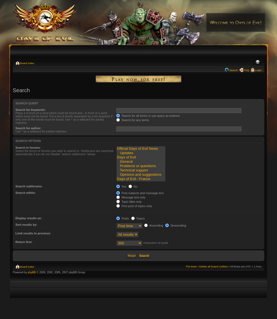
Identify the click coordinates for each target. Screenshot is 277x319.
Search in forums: (28, 147)
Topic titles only (128, 201)
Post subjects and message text (139, 193)
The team (191, 266)
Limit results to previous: (33, 233)
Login (258, 70)
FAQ (246, 70)
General (141, 162)
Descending (175, 225)
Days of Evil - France (141, 179)
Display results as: (28, 218)
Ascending (153, 225)
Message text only (131, 197)
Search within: (25, 192)
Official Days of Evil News (141, 149)
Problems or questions (141, 166)
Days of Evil (141, 157)
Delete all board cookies (213, 266)
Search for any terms (132, 120)
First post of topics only (134, 206)
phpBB (32, 272)
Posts (122, 218)
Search (233, 70)
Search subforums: (28, 186)
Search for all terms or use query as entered (148, 115)
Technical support (141, 170)
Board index (27, 63)
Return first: (23, 242)
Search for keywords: (30, 109)
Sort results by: (26, 224)
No (132, 186)
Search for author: (28, 128)
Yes (121, 186)
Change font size (258, 62)
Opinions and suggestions (141, 174)
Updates (141, 153)
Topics (138, 218)
